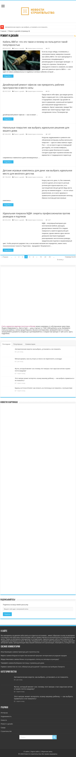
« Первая (5, 257)
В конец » (60, 259)
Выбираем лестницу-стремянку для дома (29, 663)
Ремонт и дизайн (19, 48)
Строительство (6, 731)
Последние (6, 344)
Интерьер (4, 713)
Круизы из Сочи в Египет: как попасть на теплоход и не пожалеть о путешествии (43, 388)
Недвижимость (6, 716)
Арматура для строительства (28, 652)
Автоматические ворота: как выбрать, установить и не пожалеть (26, 27)
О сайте (26, 751)
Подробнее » (8, 76)
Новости (4, 720)
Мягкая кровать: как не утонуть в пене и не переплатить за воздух (38, 359)
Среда (3, 727)
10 (41, 257)
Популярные (17, 344)
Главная (3, 31)
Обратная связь (46, 751)
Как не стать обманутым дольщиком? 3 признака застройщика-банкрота (39, 667)
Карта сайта (35, 751)
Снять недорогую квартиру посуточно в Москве (18, 326)
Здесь (71, 332)
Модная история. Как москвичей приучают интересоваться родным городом (39, 655)
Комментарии (30, 344)
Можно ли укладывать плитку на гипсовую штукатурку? (39, 659)
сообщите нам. (69, 643)
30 (50, 257)
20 (45, 257)
